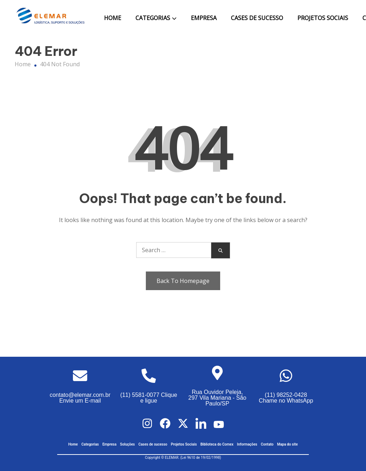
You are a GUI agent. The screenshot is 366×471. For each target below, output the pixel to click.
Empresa (204, 18)
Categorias (152, 18)
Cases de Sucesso (257, 18)
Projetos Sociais (322, 18)
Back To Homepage (183, 281)
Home (112, 18)
